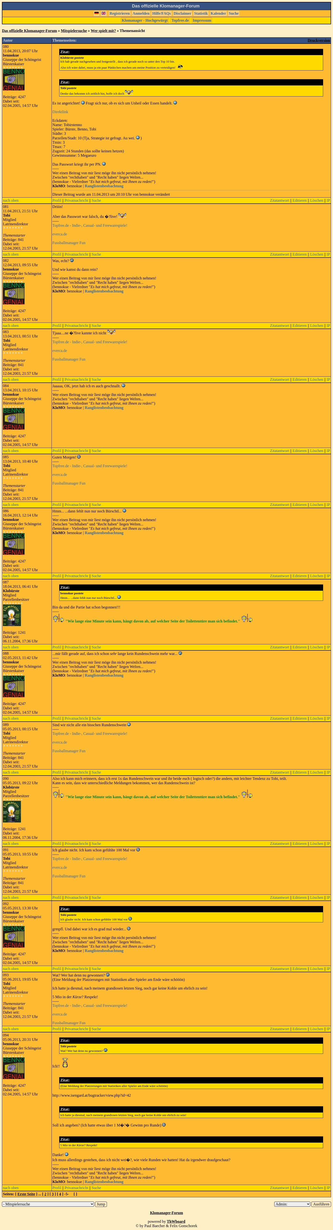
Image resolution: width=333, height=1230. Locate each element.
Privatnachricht (76, 200)
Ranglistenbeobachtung (104, 186)
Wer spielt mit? (103, 31)
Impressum (202, 20)
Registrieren (120, 13)
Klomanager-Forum (166, 1213)
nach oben (11, 200)
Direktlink (60, 112)
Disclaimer (182, 13)
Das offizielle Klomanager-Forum (29, 31)
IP (328, 200)
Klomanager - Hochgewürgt (145, 20)
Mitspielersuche (74, 31)
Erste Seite (26, 1194)
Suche (234, 13)
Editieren (300, 200)
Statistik (201, 13)
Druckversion (319, 40)
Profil (56, 200)
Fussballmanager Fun (68, 243)
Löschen (316, 200)
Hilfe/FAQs (161, 13)
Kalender (218, 13)
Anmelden (141, 13)
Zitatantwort (279, 200)
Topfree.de (180, 20)
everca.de (59, 234)
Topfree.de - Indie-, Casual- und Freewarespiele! (89, 225)
